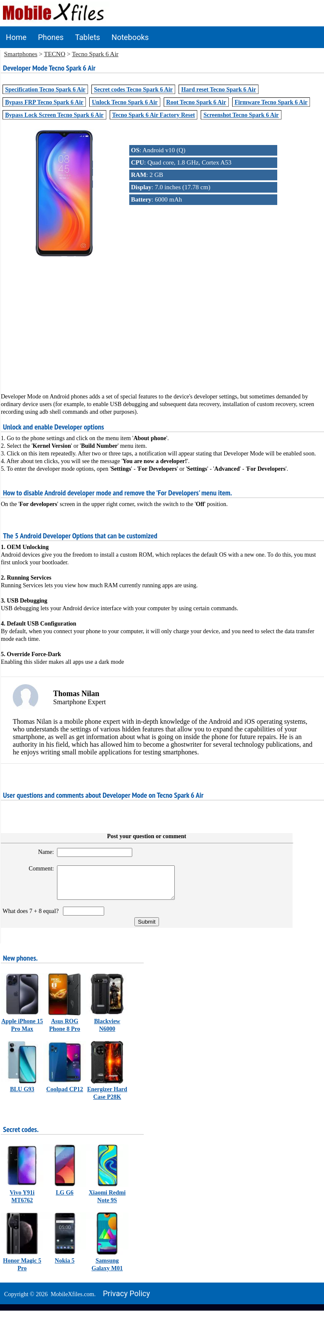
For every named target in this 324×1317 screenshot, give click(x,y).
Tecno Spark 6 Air (95, 54)
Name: (42, 852)
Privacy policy (126, 1299)
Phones (50, 37)
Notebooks (130, 37)
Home (16, 37)
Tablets (87, 37)
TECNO (54, 54)
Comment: (37, 868)
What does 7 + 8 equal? (32, 917)
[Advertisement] (162, 317)
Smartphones (20, 54)
